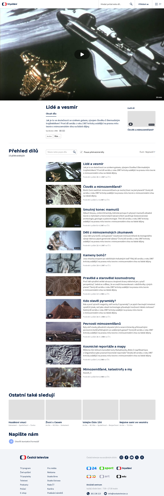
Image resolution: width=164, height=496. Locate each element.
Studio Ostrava (53, 479)
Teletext (24, 479)
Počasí (23, 488)
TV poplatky (25, 475)
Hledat (130, 5)
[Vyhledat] (74, 151)
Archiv (49, 136)
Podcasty (24, 483)
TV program (25, 467)
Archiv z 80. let (60, 136)
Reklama (51, 471)
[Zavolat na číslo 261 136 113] (94, 492)
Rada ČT (51, 483)
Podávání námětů (55, 492)
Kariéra (50, 488)
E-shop (23, 492)
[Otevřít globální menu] (158, 4)
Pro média (51, 467)
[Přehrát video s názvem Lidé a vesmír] (82, 54)
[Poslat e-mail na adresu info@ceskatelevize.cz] (116, 492)
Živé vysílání (25, 471)
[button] (82, 54)
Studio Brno (52, 475)
